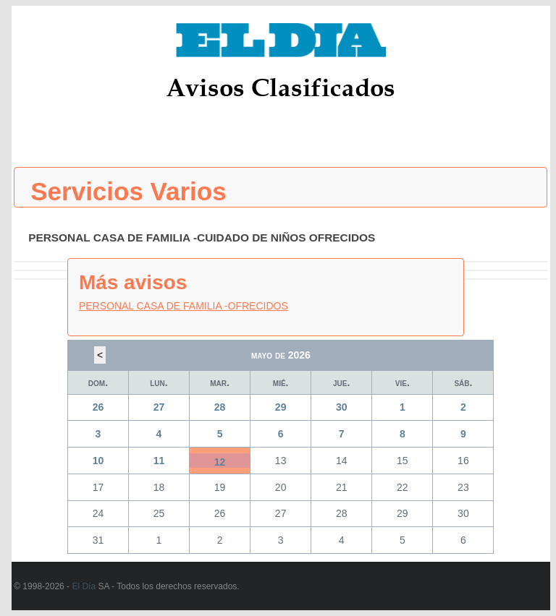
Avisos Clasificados (280, 87)
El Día (84, 586)
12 (220, 462)
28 (220, 407)
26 (98, 407)
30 (342, 407)
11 (159, 460)
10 (98, 460)
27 (159, 407)
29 (281, 407)
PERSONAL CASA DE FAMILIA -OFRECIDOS (183, 306)
